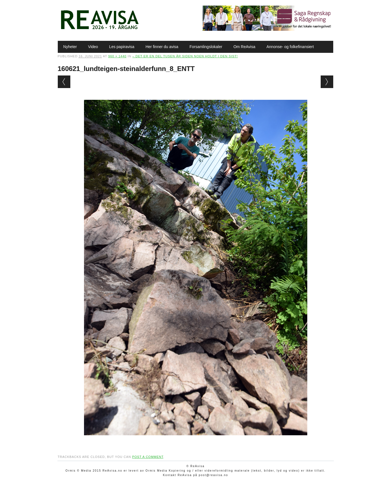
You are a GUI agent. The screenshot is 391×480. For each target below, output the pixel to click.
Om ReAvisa (244, 46)
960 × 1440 (117, 56)
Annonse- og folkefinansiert (290, 46)
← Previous (64, 81)
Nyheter (70, 46)
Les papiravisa (121, 46)
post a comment (147, 456)
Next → (327, 81)
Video (93, 46)
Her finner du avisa (161, 46)
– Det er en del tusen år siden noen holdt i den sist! (185, 56)
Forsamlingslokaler (205, 46)
